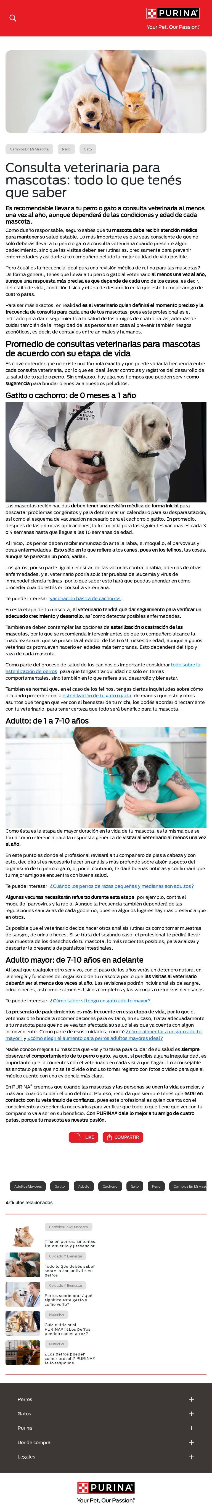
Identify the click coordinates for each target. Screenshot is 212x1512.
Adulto (83, 1186)
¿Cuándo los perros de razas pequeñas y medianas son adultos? (122, 886)
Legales (26, 1456)
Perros (25, 1399)
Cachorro (110, 1186)
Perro (156, 1186)
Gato (135, 1186)
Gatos (24, 1413)
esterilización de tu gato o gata (97, 695)
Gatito (60, 1186)
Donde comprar (35, 1442)
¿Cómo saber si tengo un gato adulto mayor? (100, 1000)
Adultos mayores (27, 1186)
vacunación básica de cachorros (85, 598)
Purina (25, 1428)
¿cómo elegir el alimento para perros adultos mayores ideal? (95, 1038)
